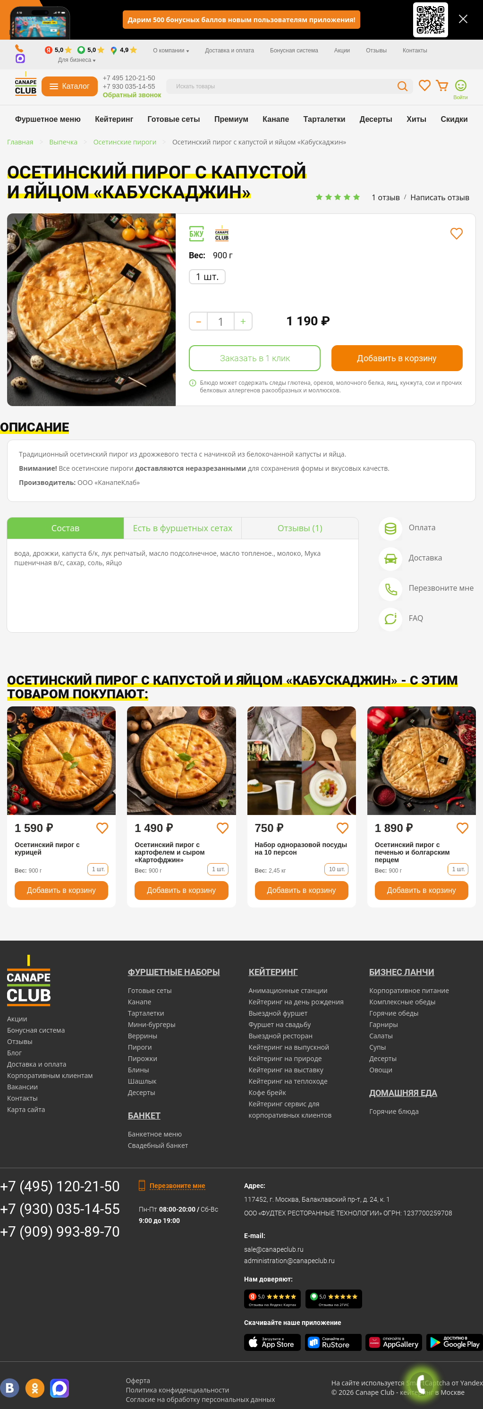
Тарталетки (325, 119)
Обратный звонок (132, 95)
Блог (14, 1052)
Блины (138, 1069)
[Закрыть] (463, 19)
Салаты (381, 1035)
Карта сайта (26, 1109)
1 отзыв (386, 197)
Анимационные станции (288, 990)
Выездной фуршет (278, 1013)
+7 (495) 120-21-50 (60, 1186)
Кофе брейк (267, 1092)
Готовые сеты (174, 119)
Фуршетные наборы (174, 972)
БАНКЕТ (144, 1115)
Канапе (276, 119)
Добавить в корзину (397, 358)
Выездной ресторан (281, 1035)
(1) (300, 528)
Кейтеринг (114, 119)
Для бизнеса (77, 60)
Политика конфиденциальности (177, 1389)
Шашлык (142, 1081)
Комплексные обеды (402, 1001)
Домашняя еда (403, 1093)
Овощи (380, 1069)
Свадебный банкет (158, 1145)
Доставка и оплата (229, 50)
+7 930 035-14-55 (129, 86)
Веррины (143, 1035)
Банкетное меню (155, 1133)
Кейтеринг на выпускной (289, 1047)
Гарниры (383, 1024)
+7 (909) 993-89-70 (60, 1231)
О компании (171, 50)
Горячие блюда (394, 1111)
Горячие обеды (393, 1013)
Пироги (140, 1047)
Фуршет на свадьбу (280, 1024)
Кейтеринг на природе (285, 1058)
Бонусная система (294, 50)
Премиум (231, 119)
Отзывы (376, 50)
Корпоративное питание (409, 990)
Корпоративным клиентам (50, 1075)
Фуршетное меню (48, 119)
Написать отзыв (439, 197)
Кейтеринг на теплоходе (288, 1081)
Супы (377, 1047)
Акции (342, 50)
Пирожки (143, 1058)
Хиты (416, 119)
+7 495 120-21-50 (129, 78)
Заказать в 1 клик (255, 358)
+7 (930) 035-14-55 (60, 1209)
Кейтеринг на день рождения (296, 1001)
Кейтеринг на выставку (286, 1069)
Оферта (138, 1380)
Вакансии (22, 1086)
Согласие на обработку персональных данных (200, 1399)
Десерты (376, 119)
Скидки (454, 119)
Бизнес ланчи (401, 972)
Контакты (415, 50)
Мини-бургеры (152, 1024)
